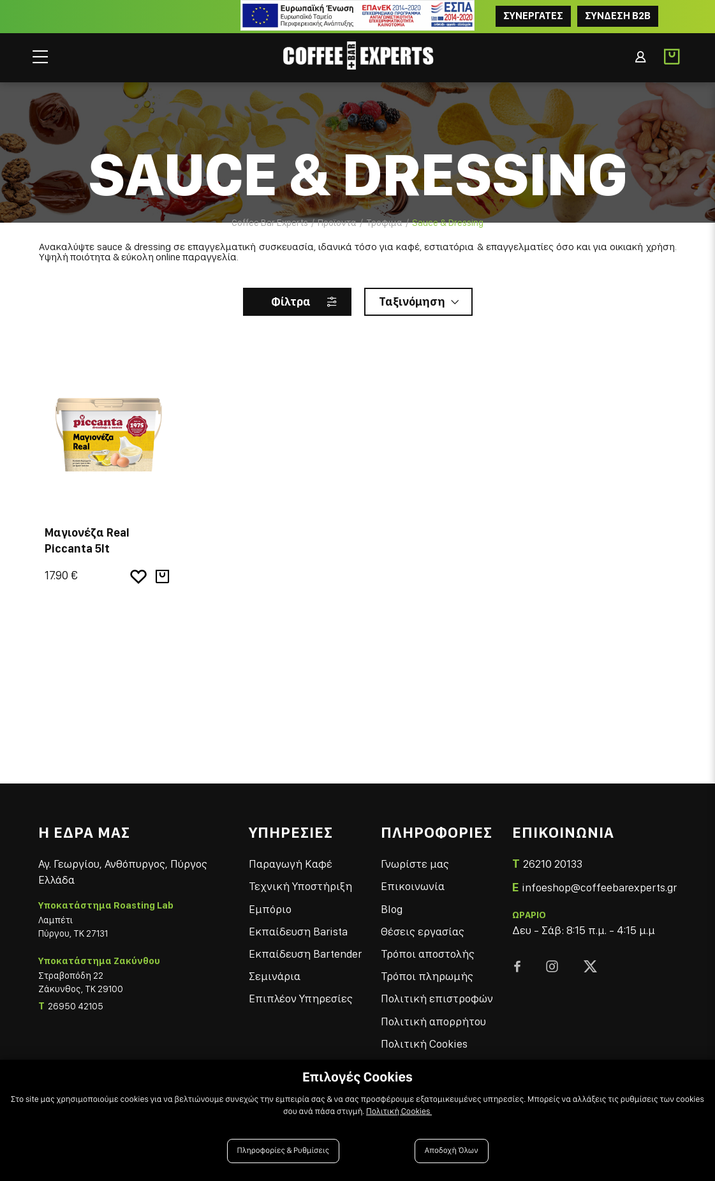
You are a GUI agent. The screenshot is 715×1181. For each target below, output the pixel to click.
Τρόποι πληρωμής (427, 976)
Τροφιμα (384, 222)
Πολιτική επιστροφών (437, 998)
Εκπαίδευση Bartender (305, 953)
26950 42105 (75, 1006)
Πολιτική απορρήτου (433, 1021)
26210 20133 (552, 863)
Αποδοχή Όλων (451, 1150)
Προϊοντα (337, 222)
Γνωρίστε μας (415, 863)
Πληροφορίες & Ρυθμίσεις (283, 1150)
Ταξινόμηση (412, 301)
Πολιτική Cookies (424, 1043)
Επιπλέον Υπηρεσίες (301, 998)
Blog (391, 909)
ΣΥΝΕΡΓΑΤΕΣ (533, 16)
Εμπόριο (270, 909)
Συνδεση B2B (618, 16)
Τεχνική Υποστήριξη (300, 886)
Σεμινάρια (274, 976)
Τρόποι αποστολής (428, 953)
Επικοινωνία (413, 886)
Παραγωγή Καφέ (290, 863)
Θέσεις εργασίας (422, 931)
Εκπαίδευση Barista (298, 931)
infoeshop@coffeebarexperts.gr (599, 887)
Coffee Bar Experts (270, 222)
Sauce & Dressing (447, 222)
